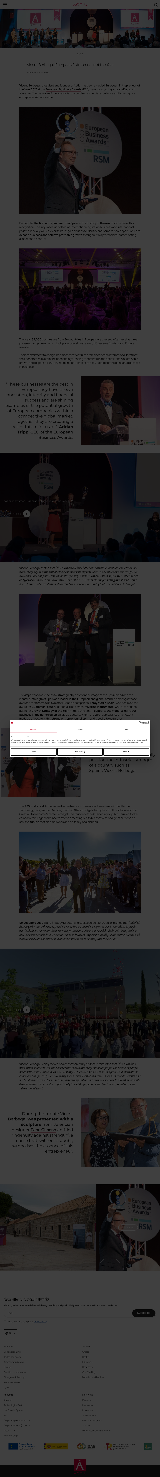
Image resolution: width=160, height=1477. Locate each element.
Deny (34, 752)
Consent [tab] (33, 729)
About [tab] (127, 729)
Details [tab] (80, 729)
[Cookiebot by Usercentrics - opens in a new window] (135, 722)
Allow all (126, 752)
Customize (80, 752)
